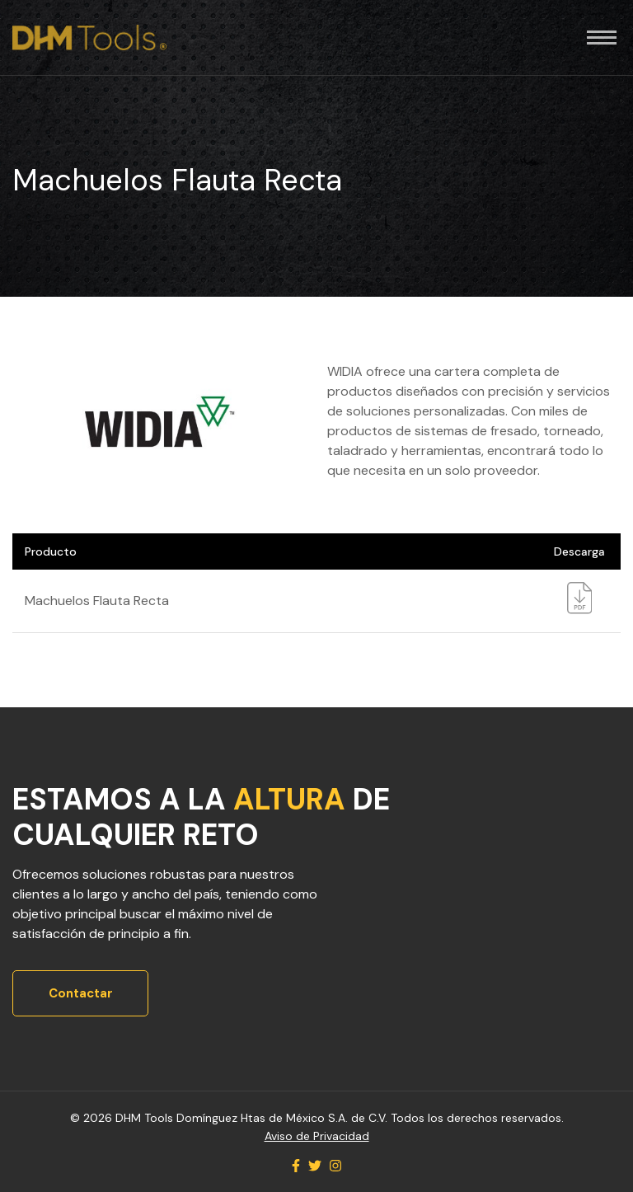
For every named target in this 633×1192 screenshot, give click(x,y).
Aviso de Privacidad (317, 1136)
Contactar (81, 993)
